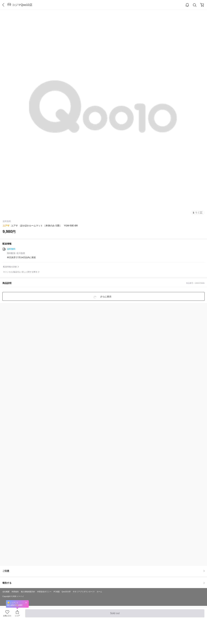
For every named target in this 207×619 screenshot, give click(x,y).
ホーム (99, 592)
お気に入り (7, 616)
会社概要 (6, 592)
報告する (103, 582)
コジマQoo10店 (22, 4)
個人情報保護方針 (28, 592)
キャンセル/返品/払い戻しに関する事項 (20, 272)
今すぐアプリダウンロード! (84, 592)
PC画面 (57, 592)
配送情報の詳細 (10, 267)
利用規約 (15, 592)
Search (194, 5)
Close (26, 602)
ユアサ (6, 225)
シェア (17, 616)
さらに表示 (105, 296)
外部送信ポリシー (44, 592)
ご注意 (103, 570)
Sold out (115, 614)
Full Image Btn (201, 212)
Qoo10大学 (66, 592)
